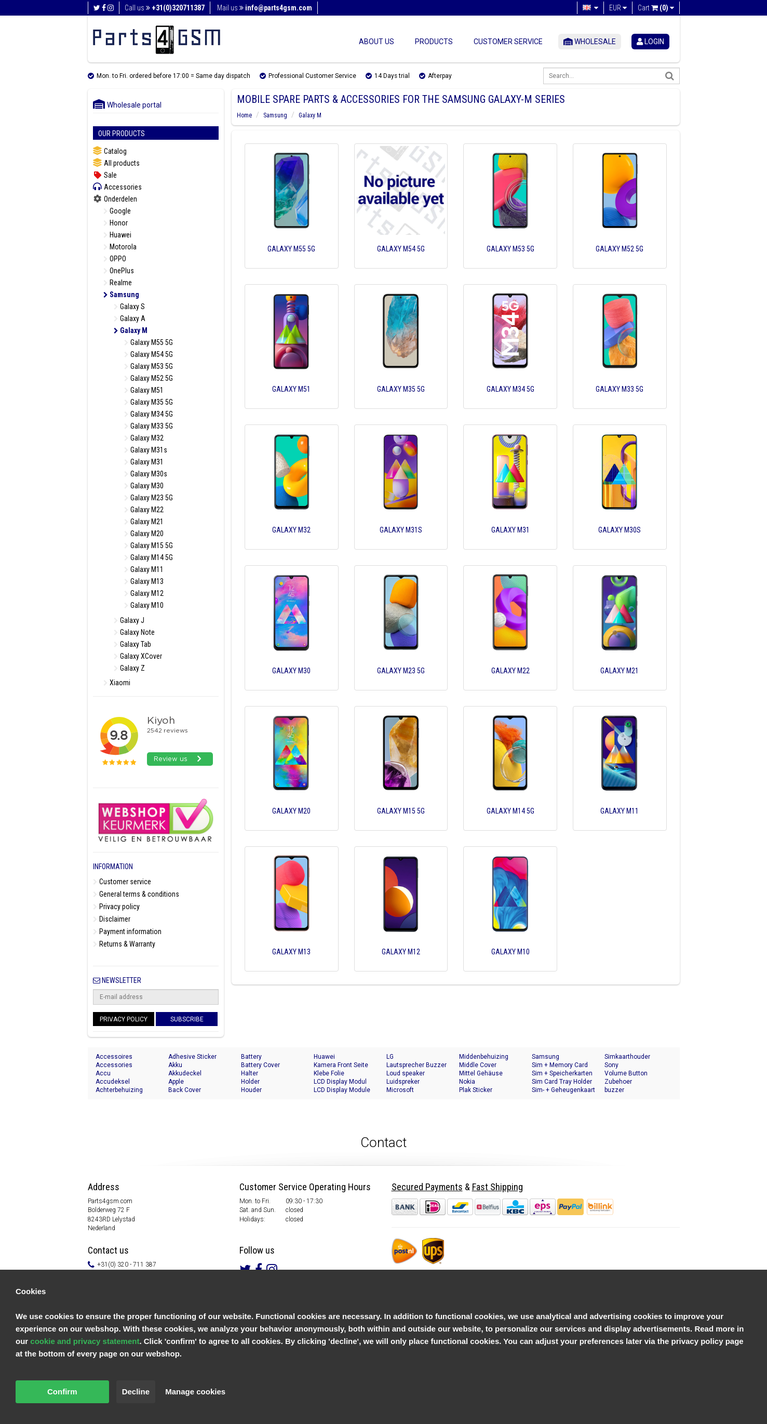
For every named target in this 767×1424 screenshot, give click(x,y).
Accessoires (114, 1056)
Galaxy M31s (145, 450)
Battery (251, 1056)
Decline (136, 1391)
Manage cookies (195, 1391)
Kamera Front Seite (341, 1065)
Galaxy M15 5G (148, 545)
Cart (656, 8)
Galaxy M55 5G (148, 342)
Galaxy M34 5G (148, 414)
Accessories (117, 186)
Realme (117, 282)
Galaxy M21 (144, 521)
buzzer (614, 1090)
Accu (103, 1073)
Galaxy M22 (144, 509)
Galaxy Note (134, 632)
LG (390, 1056)
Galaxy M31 (144, 462)
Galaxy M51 (144, 390)
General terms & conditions (136, 894)
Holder (250, 1081)
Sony (611, 1065)
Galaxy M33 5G (148, 426)
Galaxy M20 (144, 533)
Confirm (62, 1391)
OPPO (114, 259)
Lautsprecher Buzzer (416, 1065)
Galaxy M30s (145, 474)
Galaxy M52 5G (148, 378)
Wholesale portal (127, 105)
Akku (175, 1065)
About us (376, 41)
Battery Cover (260, 1065)
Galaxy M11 (144, 569)
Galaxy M (130, 330)
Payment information (127, 931)
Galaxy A (129, 318)
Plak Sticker (475, 1090)
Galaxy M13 (144, 581)
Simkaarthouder (627, 1056)
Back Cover (184, 1090)
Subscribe (187, 1019)
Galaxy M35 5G (148, 402)
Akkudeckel (184, 1073)
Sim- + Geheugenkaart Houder (563, 1090)
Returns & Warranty (124, 944)
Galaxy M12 (144, 593)
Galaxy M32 (144, 438)
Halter (249, 1073)
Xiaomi (116, 682)
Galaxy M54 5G (148, 354)
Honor (115, 223)
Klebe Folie (329, 1073)
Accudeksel (113, 1081)
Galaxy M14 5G (148, 557)
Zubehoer (618, 1081)
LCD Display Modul (340, 1081)
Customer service (508, 41)
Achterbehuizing (119, 1090)
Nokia (467, 1081)
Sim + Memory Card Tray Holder (560, 1065)
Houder (251, 1090)
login (650, 41)
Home (244, 115)
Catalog (110, 151)
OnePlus (118, 271)
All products (116, 162)
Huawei (117, 235)
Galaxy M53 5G (148, 366)
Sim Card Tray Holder (562, 1081)
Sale (105, 175)
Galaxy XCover (138, 656)
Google (117, 211)
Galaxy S (129, 306)
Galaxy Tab (132, 644)
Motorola (120, 247)
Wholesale (589, 41)
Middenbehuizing (483, 1056)
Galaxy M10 (144, 605)
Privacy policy (116, 906)
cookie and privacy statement (84, 1341)
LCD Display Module (342, 1090)
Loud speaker (405, 1073)
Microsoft (400, 1090)
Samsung (121, 294)
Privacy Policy (123, 1019)
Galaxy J (129, 620)
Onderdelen (115, 199)
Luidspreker (403, 1081)
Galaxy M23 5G (148, 498)
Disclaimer (111, 919)
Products (434, 41)
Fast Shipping (497, 1186)
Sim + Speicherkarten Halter (562, 1073)
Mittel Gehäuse (481, 1073)
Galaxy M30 (144, 486)
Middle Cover (477, 1065)
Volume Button (626, 1073)
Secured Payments (427, 1186)
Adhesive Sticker (192, 1056)
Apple (176, 1081)
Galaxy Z (129, 668)
